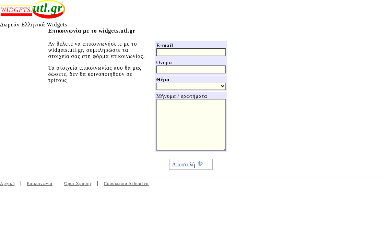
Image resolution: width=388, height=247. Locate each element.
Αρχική (7, 183)
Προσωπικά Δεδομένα (126, 183)
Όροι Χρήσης (78, 183)
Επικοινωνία (39, 183)
